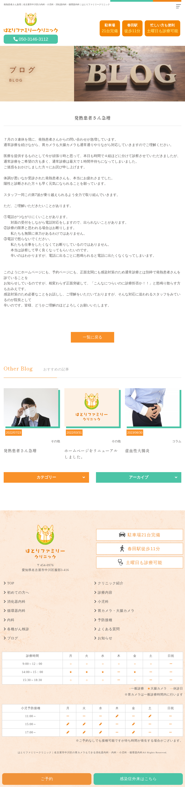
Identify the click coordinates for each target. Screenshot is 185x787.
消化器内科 (16, 601)
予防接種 (105, 620)
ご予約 (47, 779)
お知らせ (105, 638)
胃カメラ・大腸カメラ (116, 610)
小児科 (103, 601)
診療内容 (105, 592)
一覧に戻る (92, 337)
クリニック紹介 (110, 583)
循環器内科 (16, 610)
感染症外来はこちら (138, 779)
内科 (11, 620)
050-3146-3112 (33, 39)
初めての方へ (18, 592)
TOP (10, 583)
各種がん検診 (18, 629)
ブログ (12, 638)
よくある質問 (109, 629)
